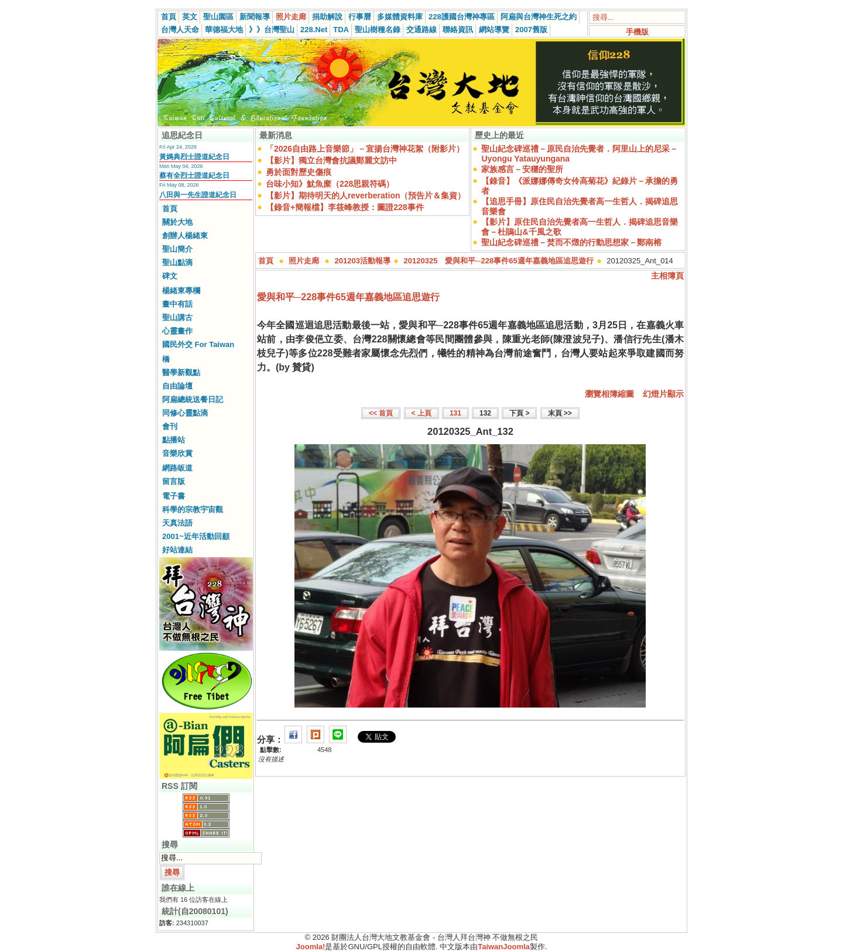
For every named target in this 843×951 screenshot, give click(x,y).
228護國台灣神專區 (462, 16)
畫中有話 (177, 304)
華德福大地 (224, 29)
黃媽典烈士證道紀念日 (194, 157)
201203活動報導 (362, 260)
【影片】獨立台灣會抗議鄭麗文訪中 (331, 160)
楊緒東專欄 (181, 290)
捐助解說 (327, 16)
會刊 (169, 426)
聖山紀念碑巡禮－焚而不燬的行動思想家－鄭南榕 (571, 242)
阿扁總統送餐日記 (192, 399)
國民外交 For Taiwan (198, 344)
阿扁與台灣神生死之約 (539, 16)
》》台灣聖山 (271, 29)
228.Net (313, 29)
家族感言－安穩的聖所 (522, 169)
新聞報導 (254, 16)
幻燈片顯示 (663, 394)
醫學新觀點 (181, 372)
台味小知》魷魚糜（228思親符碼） (330, 183)
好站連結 (177, 549)
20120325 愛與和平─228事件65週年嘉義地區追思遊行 (499, 260)
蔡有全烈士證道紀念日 (194, 175)
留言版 (173, 481)
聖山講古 (177, 317)
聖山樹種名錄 (377, 29)
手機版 (637, 32)
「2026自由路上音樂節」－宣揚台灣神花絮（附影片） (365, 148)
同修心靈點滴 (185, 412)
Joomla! (310, 946)
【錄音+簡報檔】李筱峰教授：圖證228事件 (345, 207)
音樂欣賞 (177, 453)
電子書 (173, 496)
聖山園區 (218, 16)
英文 (189, 16)
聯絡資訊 (458, 29)
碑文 (169, 276)
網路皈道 (177, 468)
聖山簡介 (177, 249)
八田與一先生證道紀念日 (198, 195)
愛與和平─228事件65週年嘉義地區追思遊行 (348, 297)
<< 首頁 (381, 413)
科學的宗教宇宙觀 (192, 509)
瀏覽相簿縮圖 (609, 394)
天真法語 (177, 523)
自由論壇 (177, 386)
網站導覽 (494, 29)
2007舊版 (531, 29)
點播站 (173, 439)
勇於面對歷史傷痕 (298, 172)
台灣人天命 (180, 29)
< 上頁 (421, 413)
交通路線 (421, 29)
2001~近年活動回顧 (195, 536)
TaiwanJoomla (504, 946)
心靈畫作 (177, 331)
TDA (341, 29)
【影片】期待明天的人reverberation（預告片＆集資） (365, 195)
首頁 (168, 16)
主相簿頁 (667, 275)
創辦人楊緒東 (185, 235)
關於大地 (177, 222)
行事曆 (359, 16)
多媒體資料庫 (400, 16)
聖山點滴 (177, 262)
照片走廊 (291, 16)
